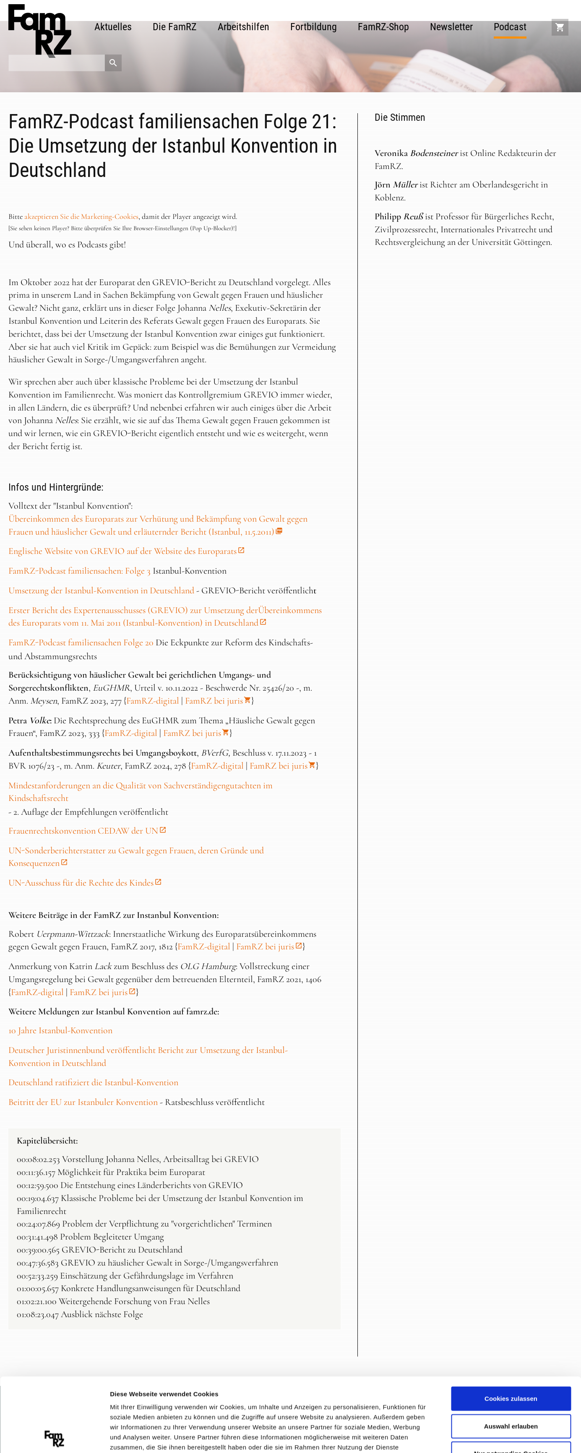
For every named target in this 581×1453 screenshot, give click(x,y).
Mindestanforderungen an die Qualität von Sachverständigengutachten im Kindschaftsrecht (140, 792)
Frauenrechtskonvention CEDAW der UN (83, 830)
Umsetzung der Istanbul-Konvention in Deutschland (101, 590)
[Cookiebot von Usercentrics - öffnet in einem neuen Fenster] (54, 1436)
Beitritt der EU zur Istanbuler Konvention (83, 1102)
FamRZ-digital (152, 700)
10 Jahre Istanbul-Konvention (60, 1030)
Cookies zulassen (511, 1324)
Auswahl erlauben (511, 1352)
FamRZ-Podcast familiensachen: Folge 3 (79, 570)
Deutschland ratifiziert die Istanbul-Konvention (93, 1082)
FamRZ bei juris (214, 700)
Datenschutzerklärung (298, 1403)
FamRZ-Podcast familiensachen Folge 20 (81, 642)
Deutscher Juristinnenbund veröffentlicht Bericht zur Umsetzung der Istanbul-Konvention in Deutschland (148, 1056)
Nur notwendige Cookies (511, 1379)
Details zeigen (446, 1436)
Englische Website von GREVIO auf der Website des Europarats (122, 551)
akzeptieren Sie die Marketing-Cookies (81, 216)
